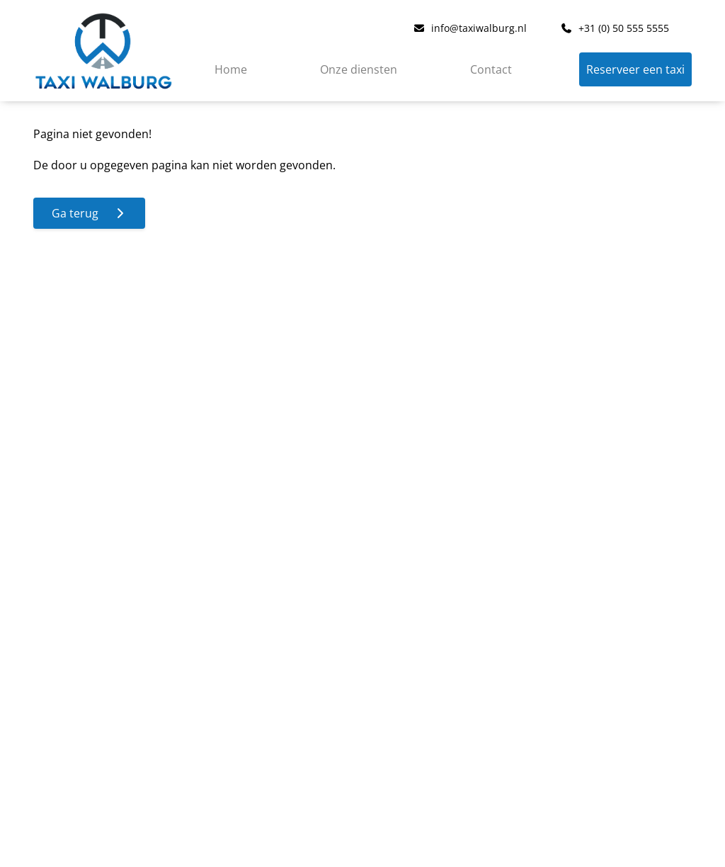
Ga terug (89, 213)
